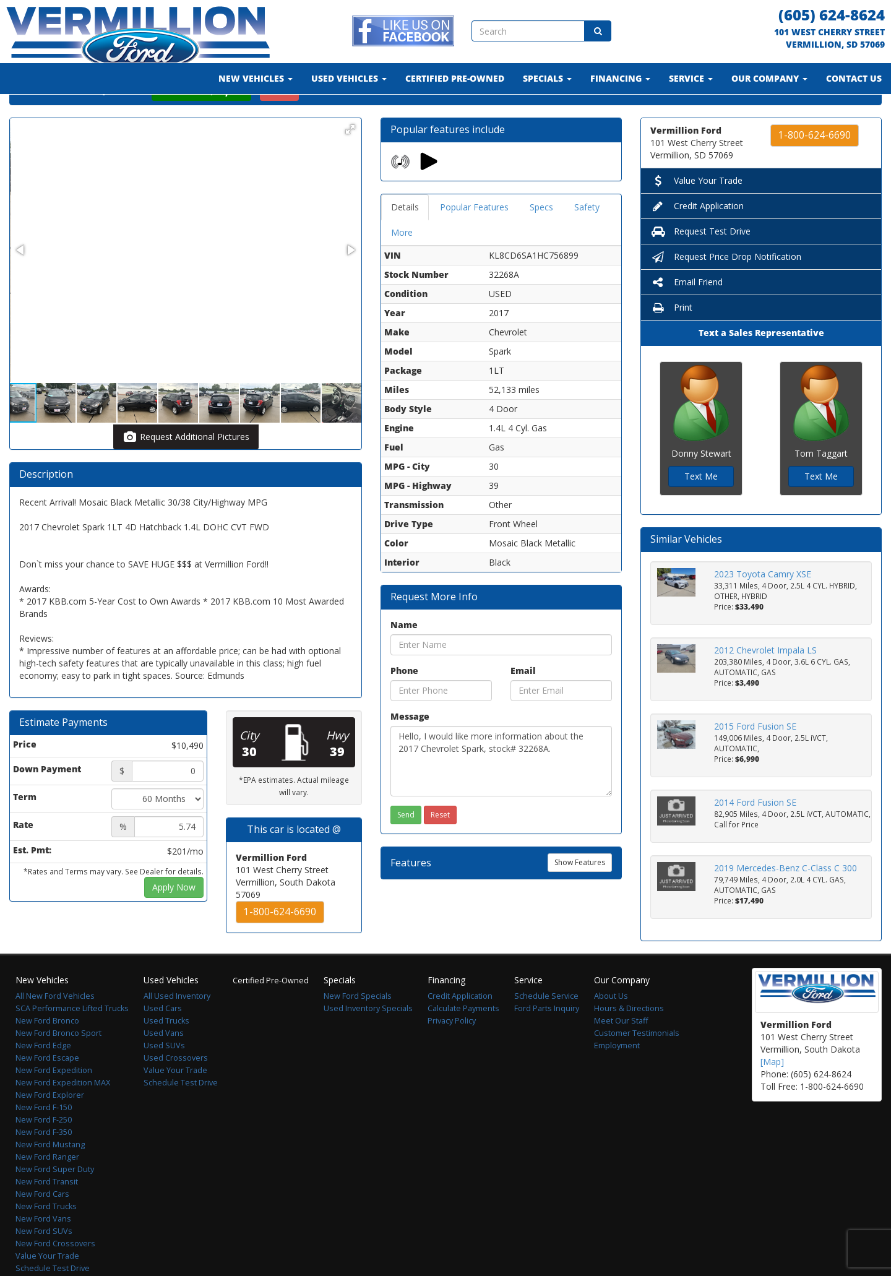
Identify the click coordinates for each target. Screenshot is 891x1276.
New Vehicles (255, 78)
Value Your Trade (696, 212)
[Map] (772, 1094)
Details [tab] (405, 239)
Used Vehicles (349, 78)
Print (671, 339)
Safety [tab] (587, 239)
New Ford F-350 (43, 1164)
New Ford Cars (42, 1226)
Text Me (701, 508)
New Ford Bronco (47, 1053)
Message (409, 748)
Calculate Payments (463, 1040)
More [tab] (402, 264)
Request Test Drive (700, 263)
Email (523, 703)
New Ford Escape (47, 1090)
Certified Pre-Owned (454, 78)
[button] (350, 161)
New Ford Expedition (53, 1102)
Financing (620, 78)
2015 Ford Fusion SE (755, 758)
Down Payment (47, 801)
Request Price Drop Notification (725, 289)
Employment (617, 1077)
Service (691, 78)
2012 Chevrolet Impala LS (765, 682)
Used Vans (164, 1065)
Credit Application (697, 238)
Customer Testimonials (636, 1065)
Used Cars (163, 1040)
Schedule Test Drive (181, 1115)
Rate (23, 857)
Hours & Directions (629, 1040)
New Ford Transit (46, 1214)
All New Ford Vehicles (55, 1028)
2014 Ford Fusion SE (755, 834)
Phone (404, 703)
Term (25, 829)
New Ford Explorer (49, 1127)
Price (25, 776)
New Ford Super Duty (54, 1201)
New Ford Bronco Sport (58, 1065)
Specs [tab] (541, 239)
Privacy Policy (452, 1053)
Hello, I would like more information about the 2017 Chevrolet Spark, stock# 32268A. (501, 793)
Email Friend (686, 314)
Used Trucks (166, 1053)
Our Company (769, 78)
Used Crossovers (176, 1090)
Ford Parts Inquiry (546, 1040)
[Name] (501, 677)
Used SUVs (164, 1077)
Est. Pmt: (32, 882)
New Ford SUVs (43, 1263)
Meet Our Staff (621, 1053)
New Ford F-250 (43, 1152)
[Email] (561, 722)
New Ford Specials (358, 1028)
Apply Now (174, 919)
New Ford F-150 (43, 1139)
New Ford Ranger (47, 1189)
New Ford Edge (43, 1077)
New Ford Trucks (46, 1238)
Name (404, 657)
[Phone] (441, 722)
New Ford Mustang (50, 1176)
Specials (547, 78)
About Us (611, 1028)
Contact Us (854, 78)
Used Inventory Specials (368, 1040)
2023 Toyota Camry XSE (762, 606)
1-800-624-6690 (280, 944)
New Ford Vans (43, 1251)
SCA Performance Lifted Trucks (72, 1040)
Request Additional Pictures (186, 469)
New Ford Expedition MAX (62, 1115)
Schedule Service (546, 1028)
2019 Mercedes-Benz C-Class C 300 (785, 900)
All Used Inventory (177, 1028)
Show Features (579, 894)
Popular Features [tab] (474, 239)
